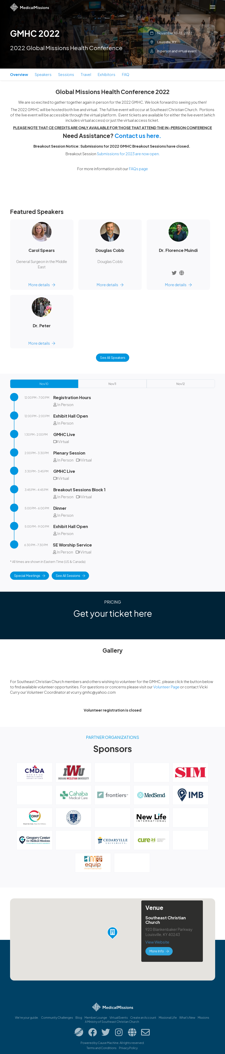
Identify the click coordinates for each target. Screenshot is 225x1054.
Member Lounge (96, 1017)
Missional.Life (168, 1017)
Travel (86, 74)
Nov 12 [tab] (180, 384)
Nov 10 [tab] (44, 384)
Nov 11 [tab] (112, 384)
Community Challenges (57, 1017)
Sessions (66, 74)
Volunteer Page (166, 686)
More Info (159, 951)
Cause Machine (108, 1043)
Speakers (43, 74)
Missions (203, 1017)
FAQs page (138, 168)
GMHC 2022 (35, 33)
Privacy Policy (128, 1048)
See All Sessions (70, 575)
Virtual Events (119, 1017)
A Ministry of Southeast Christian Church (112, 1021)
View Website (157, 942)
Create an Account (143, 1017)
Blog (78, 1017)
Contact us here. (138, 135)
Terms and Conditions (101, 1048)
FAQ (125, 74)
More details (41, 284)
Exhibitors (106, 74)
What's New (187, 1017)
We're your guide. (27, 1017)
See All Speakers (112, 357)
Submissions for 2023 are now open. (128, 153)
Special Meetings (29, 575)
